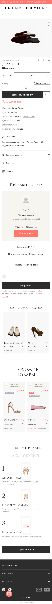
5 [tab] (34, 54)
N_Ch (26, 210)
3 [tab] (26, 54)
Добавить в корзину (22, 95)
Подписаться (26, 233)
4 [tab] (30, 54)
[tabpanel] (26, 36)
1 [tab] (17, 54)
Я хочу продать (26, 448)
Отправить (25, 285)
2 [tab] (22, 54)
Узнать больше (29, 117)
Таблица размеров (42, 83)
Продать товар (26, 549)
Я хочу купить (26, 456)
